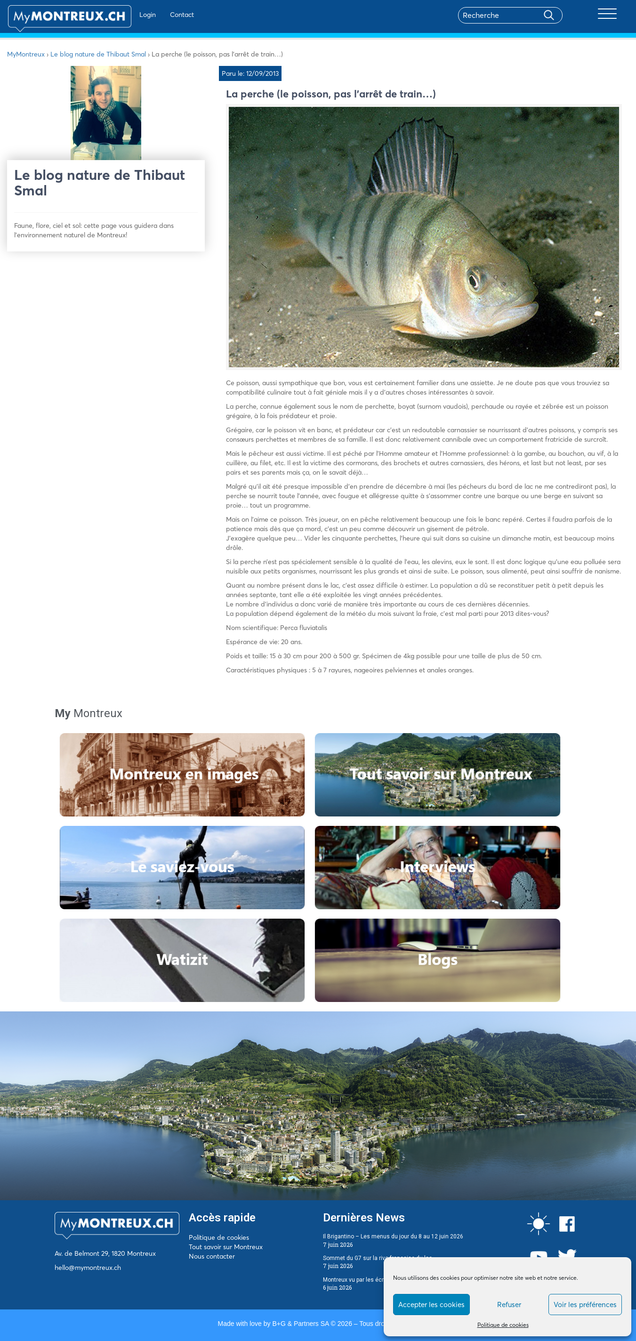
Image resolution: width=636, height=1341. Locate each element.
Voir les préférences (585, 1304)
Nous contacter (212, 1256)
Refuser (509, 1304)
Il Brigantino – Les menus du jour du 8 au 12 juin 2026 (393, 1236)
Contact (157, 14)
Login (122, 14)
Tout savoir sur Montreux (226, 1247)
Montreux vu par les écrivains (361, 1279)
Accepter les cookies (431, 1304)
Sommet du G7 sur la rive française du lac (377, 1258)
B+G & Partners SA (300, 1323)
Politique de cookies (503, 1324)
